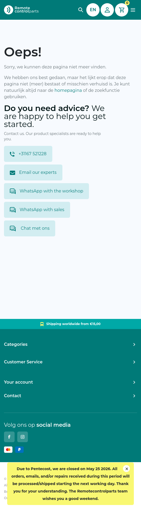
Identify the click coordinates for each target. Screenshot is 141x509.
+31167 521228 (28, 154)
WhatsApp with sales (37, 210)
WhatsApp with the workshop (46, 191)
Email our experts (33, 172)
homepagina (68, 90)
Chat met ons (29, 228)
